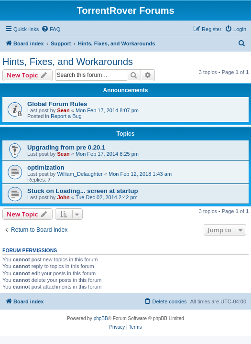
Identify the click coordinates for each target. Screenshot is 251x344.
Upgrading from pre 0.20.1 (66, 147)
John (63, 197)
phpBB (101, 318)
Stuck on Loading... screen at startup (82, 190)
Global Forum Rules (57, 104)
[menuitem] (50, 29)
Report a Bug (66, 116)
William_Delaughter (79, 174)
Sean (63, 110)
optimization (46, 167)
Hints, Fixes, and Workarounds (67, 61)
